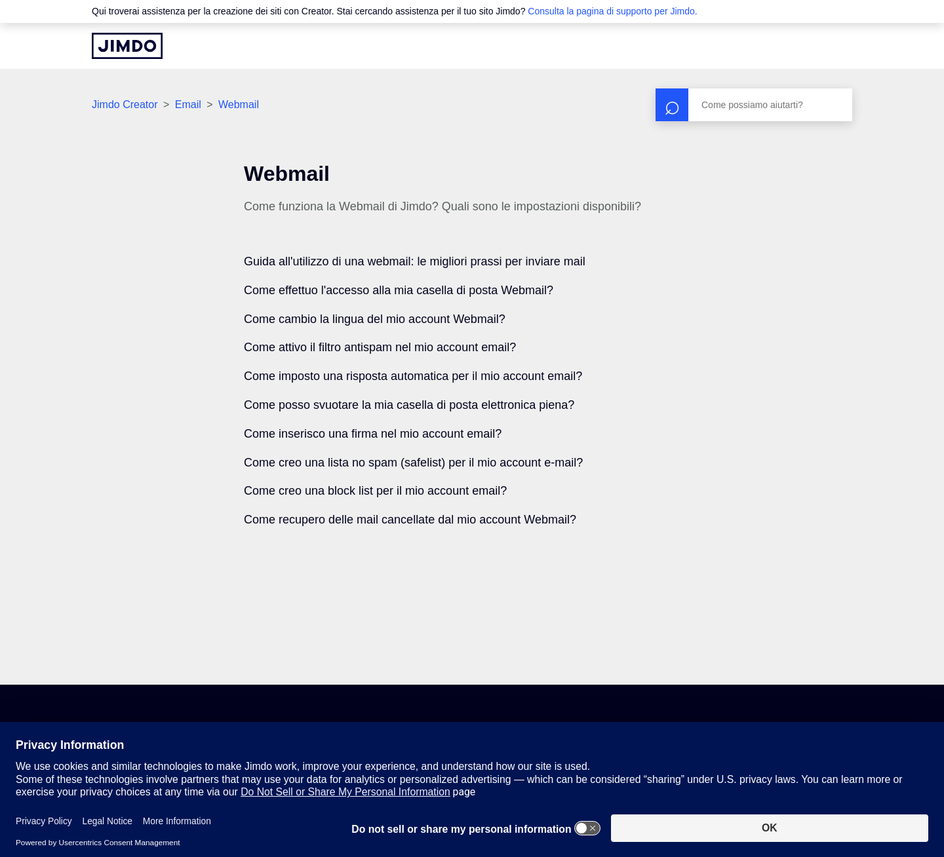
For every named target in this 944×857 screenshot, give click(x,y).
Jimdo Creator (124, 104)
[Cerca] (754, 104)
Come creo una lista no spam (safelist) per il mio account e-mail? (413, 462)
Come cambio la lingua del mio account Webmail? (374, 319)
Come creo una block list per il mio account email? (375, 490)
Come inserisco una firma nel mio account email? (373, 433)
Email (188, 104)
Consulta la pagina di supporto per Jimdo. (612, 11)
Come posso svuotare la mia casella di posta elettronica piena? (409, 404)
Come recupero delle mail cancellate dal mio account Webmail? (410, 519)
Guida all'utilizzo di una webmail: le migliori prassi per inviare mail (414, 261)
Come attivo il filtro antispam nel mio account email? (380, 347)
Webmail (238, 104)
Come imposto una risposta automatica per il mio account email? (413, 376)
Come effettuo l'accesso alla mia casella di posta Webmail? (398, 290)
